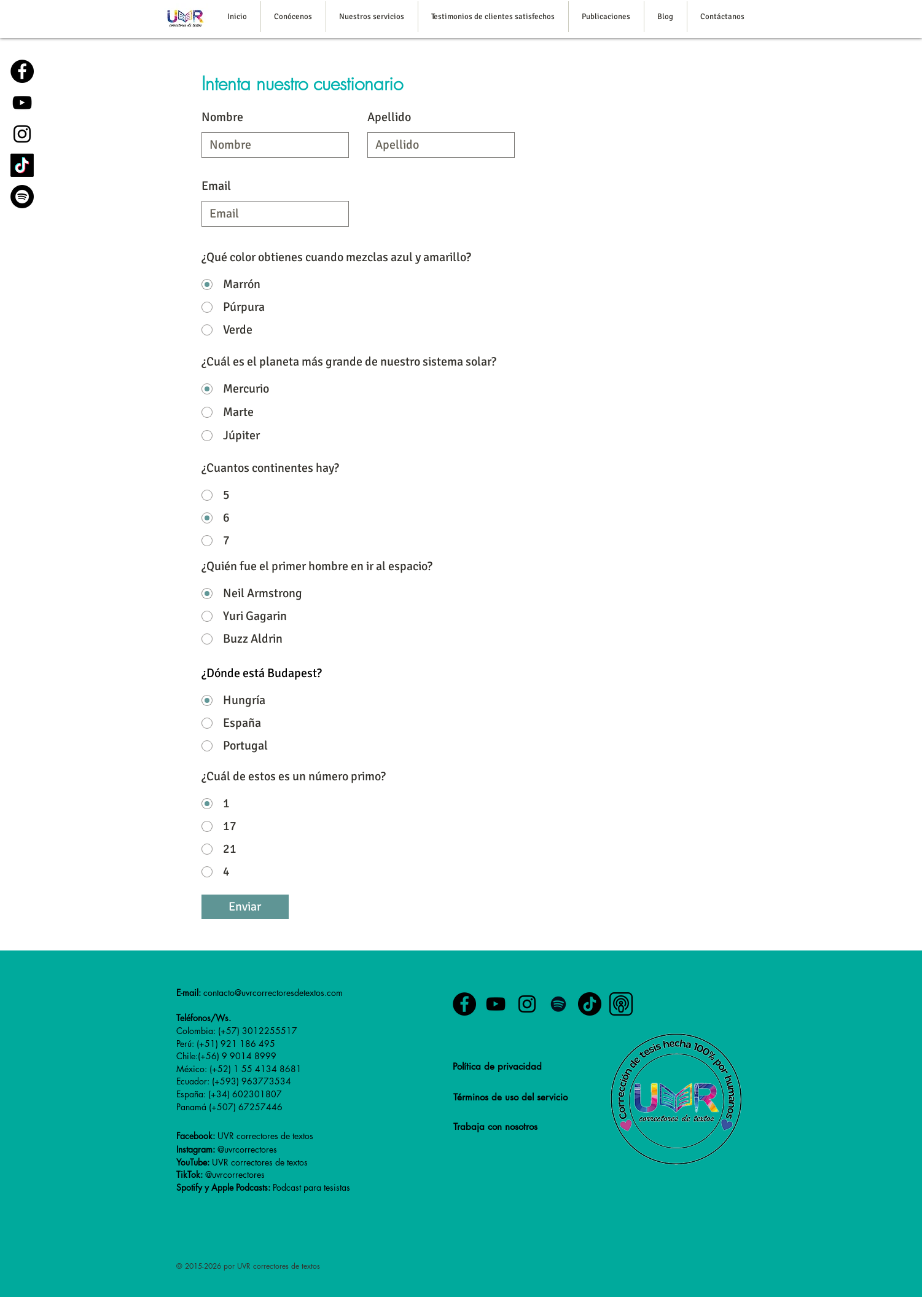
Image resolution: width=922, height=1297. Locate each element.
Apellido (389, 117)
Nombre (222, 117)
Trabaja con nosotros (495, 1126)
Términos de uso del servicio (510, 1097)
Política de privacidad (497, 1066)
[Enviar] (245, 907)
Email (216, 186)
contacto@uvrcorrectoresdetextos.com (273, 992)
